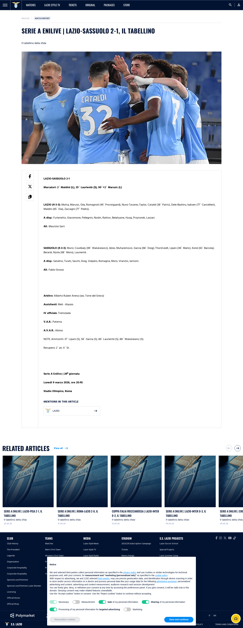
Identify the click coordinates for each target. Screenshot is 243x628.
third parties (103, 578)
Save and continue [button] (178, 619)
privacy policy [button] (129, 572)
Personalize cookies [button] (65, 619)
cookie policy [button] (161, 575)
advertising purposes (167, 581)
